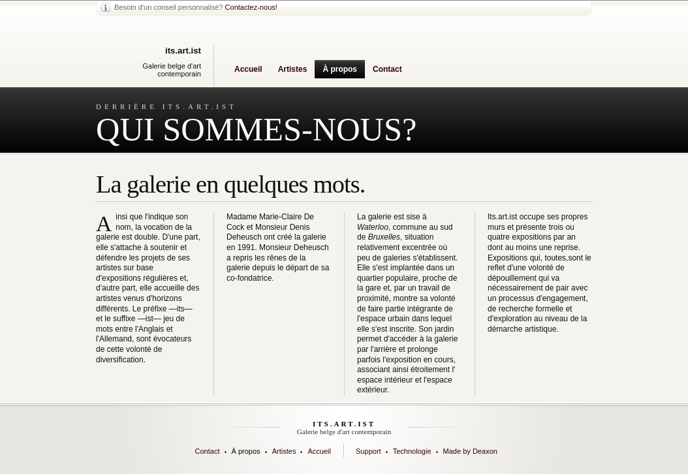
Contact (387, 69)
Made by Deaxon (470, 451)
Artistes (292, 69)
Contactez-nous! (251, 7)
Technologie (412, 451)
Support (368, 451)
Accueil (248, 69)
